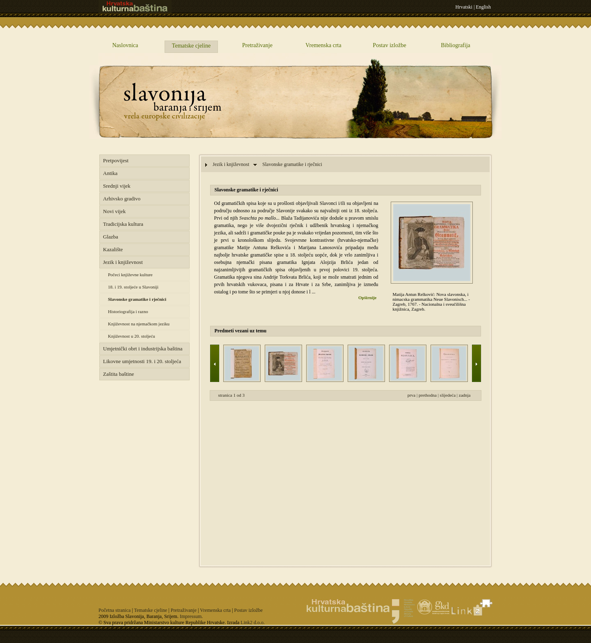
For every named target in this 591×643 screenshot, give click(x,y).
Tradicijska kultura (123, 224)
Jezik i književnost (123, 262)
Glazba (110, 237)
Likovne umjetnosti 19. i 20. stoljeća (142, 361)
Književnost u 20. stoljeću (131, 336)
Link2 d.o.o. (253, 622)
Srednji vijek (117, 186)
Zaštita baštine (118, 374)
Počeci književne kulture (130, 274)
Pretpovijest (115, 160)
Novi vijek (114, 211)
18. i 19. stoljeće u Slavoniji (133, 286)
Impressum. (191, 616)
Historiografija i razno (128, 311)
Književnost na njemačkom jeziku (139, 323)
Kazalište (113, 249)
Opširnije (367, 297)
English (483, 7)
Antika (110, 173)
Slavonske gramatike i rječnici (137, 299)
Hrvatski (464, 7)
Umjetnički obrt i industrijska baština (143, 348)
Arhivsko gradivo (121, 198)
